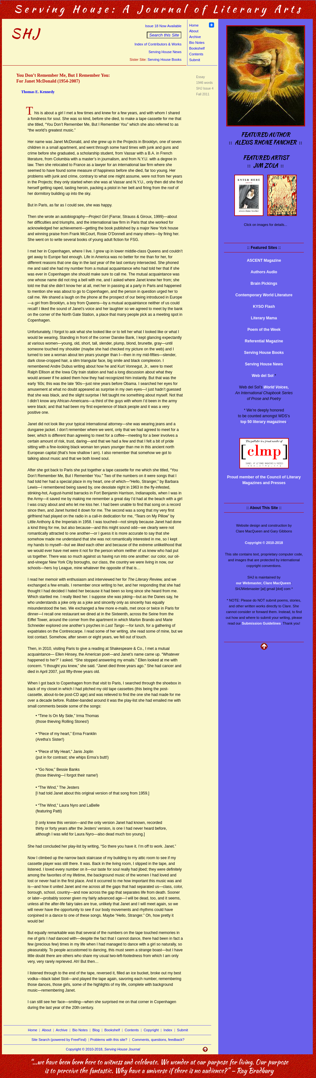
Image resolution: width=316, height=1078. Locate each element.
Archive (195, 37)
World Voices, (276, 387)
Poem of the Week (263, 329)
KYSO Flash (264, 306)
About (193, 31)
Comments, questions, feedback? (158, 1040)
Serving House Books (164, 59)
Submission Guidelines (261, 623)
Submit (194, 60)
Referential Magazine (264, 341)
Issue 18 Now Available (163, 26)
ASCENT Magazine (264, 260)
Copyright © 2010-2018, (103, 1049)
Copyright (151, 1030)
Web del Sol (263, 375)
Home (193, 25)
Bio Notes (196, 42)
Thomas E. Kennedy (37, 92)
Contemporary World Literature (264, 295)
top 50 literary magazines (263, 421)
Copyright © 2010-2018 (264, 543)
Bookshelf (196, 48)
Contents (196, 54)
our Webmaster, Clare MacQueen (263, 583)
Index (167, 1030)
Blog (96, 1030)
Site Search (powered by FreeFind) (58, 1040)
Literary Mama (264, 318)
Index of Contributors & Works (158, 44)
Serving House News (164, 52)
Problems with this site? (108, 1040)
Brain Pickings (264, 283)
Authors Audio (264, 272)
